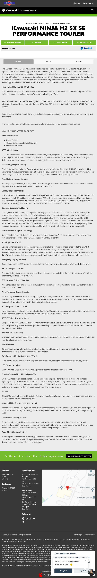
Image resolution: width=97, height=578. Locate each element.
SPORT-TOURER (44, 23)
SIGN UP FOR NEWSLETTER (79, 456)
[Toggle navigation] (92, 10)
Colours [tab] (49, 61)
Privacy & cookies (89, 535)
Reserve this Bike (8, 48)
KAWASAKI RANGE (31, 23)
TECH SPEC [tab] (78, 61)
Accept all (63, 571)
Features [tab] (18, 61)
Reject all (83, 571)
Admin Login (78, 535)
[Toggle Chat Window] (91, 572)
